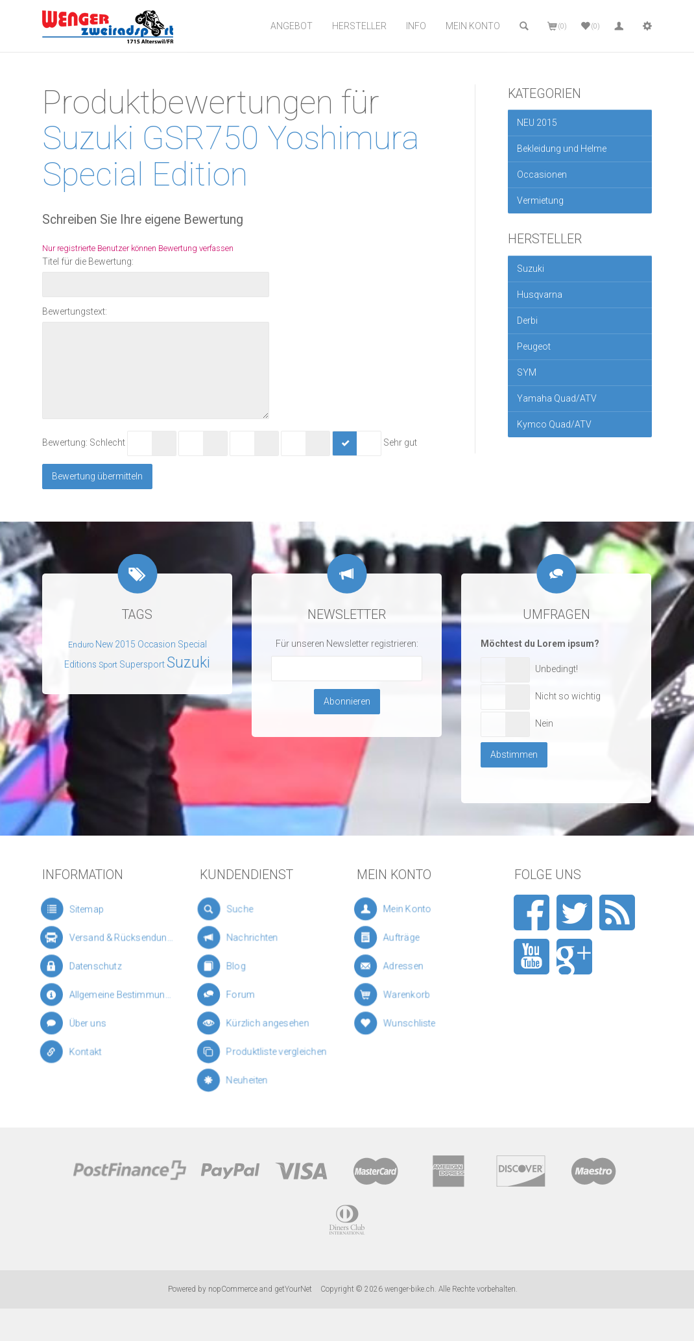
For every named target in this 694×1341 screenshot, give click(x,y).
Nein (544, 723)
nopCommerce (232, 1289)
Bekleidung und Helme (561, 148)
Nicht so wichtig (568, 696)
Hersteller (359, 26)
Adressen (408, 966)
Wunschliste (411, 1023)
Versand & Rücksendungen (108, 937)
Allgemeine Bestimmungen (108, 994)
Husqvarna (539, 294)
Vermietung (540, 200)
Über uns (83, 1023)
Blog (240, 966)
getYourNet (293, 1289)
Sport (108, 665)
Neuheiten (251, 1080)
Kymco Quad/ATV (554, 424)
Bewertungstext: (74, 311)
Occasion (157, 644)
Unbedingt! (556, 669)
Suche (239, 909)
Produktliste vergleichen (265, 1051)
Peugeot (534, 346)
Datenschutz (89, 966)
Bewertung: (65, 442)
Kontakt (82, 1052)
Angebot (291, 26)
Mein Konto (473, 26)
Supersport (142, 664)
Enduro (80, 644)
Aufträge (407, 937)
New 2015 (115, 644)
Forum (244, 995)
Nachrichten (248, 937)
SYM (526, 372)
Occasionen (542, 174)
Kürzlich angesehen (260, 1023)
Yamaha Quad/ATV (557, 398)
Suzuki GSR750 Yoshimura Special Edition (230, 156)
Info (416, 26)
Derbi (527, 320)
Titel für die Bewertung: (88, 261)
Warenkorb (409, 994)
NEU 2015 (537, 122)
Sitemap (79, 909)
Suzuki (530, 268)
